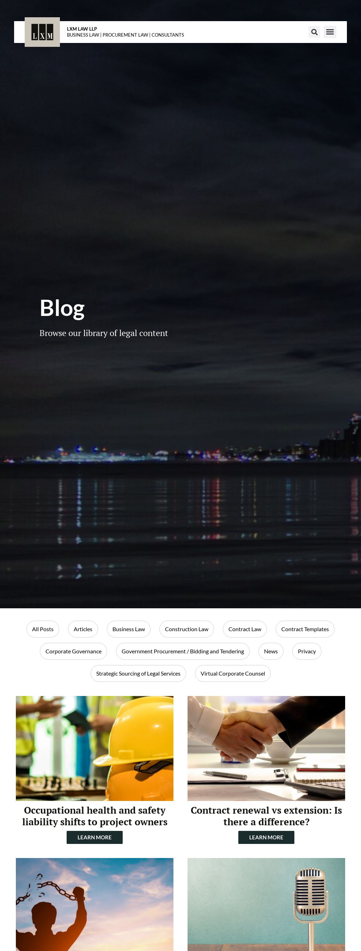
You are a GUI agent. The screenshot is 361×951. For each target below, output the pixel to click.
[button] (314, 32)
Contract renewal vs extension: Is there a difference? (266, 816)
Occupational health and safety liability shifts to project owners (94, 816)
